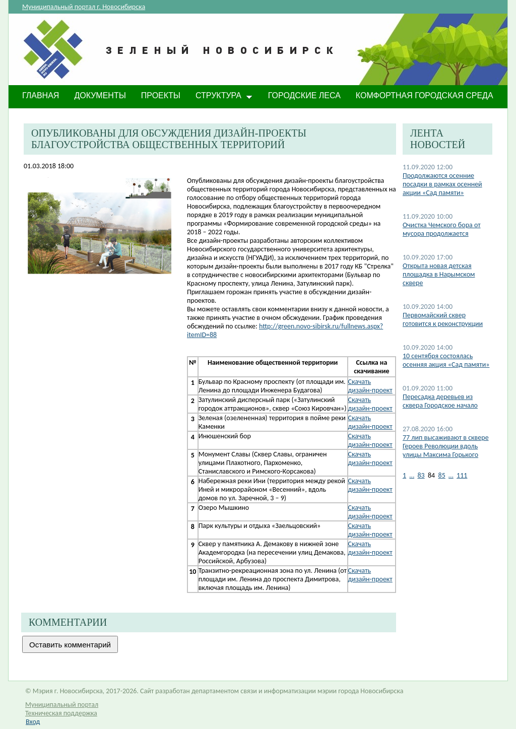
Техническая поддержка (61, 713)
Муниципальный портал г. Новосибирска (83, 7)
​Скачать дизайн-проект (370, 485)
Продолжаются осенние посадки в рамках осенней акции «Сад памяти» (442, 184)
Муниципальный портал (61, 704)
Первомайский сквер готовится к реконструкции (443, 319)
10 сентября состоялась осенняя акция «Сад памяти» (446, 360)
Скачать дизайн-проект (370, 385)
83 (420, 475)
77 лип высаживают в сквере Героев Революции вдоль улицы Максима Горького (446, 446)
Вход (33, 721)
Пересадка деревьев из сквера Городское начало (440, 401)
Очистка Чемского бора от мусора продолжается (442, 229)
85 (441, 475)
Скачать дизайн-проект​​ (370, 440)
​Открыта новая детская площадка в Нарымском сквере (439, 274)
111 (462, 475)
